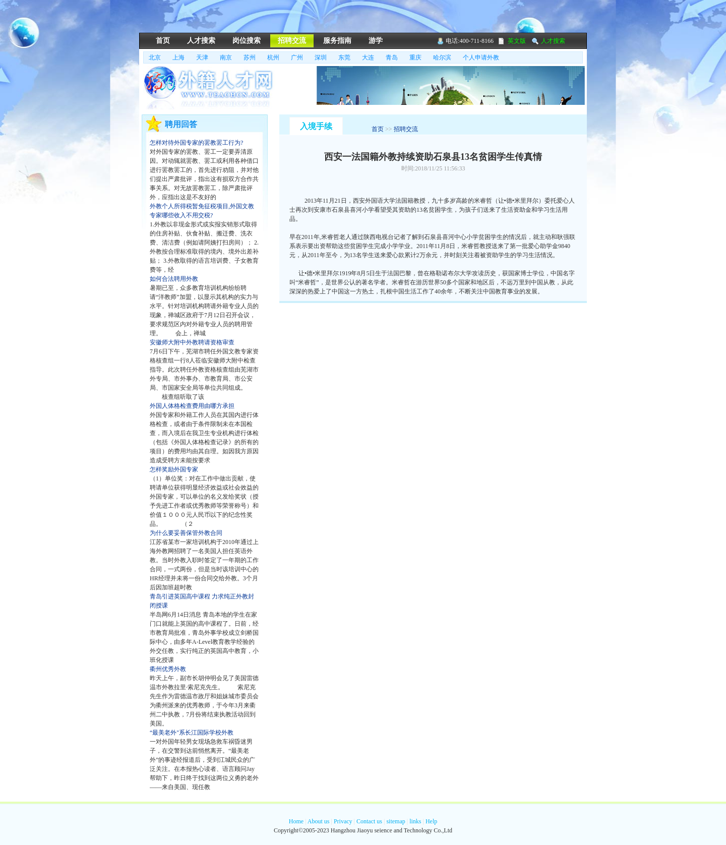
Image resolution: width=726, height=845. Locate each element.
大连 (368, 57)
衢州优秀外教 (168, 669)
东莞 (344, 57)
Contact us (369, 821)
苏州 (250, 57)
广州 (297, 57)
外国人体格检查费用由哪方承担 (192, 405)
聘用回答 (181, 124)
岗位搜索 (246, 40)
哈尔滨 (442, 57)
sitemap (395, 821)
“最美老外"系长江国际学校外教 (191, 732)
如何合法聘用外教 (174, 278)
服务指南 (337, 40)
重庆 (415, 57)
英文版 (517, 40)
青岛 (392, 57)
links (415, 821)
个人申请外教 (481, 57)
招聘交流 (292, 40)
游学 (376, 40)
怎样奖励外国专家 (174, 469)
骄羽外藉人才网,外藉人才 (217, 87)
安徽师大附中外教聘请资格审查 (192, 342)
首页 (163, 40)
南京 (226, 57)
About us (319, 821)
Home (296, 821)
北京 (155, 57)
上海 (178, 57)
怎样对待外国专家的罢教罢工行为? (196, 142)
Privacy (343, 821)
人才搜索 (201, 40)
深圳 (321, 57)
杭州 (273, 57)
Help (431, 821)
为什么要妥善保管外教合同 (186, 532)
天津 (202, 57)
